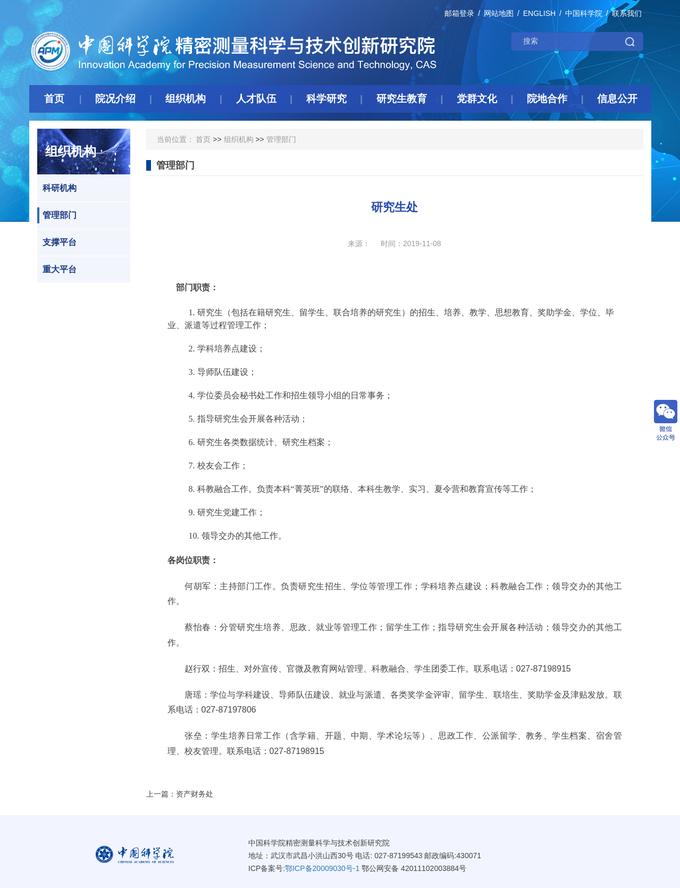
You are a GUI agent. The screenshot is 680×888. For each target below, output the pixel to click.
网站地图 (499, 13)
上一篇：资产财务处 (179, 794)
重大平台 (57, 270)
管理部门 (57, 215)
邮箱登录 (459, 13)
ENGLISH (539, 13)
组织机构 (239, 139)
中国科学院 (583, 13)
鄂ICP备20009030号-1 (322, 868)
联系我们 (627, 13)
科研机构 (57, 188)
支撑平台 (57, 242)
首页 (203, 139)
